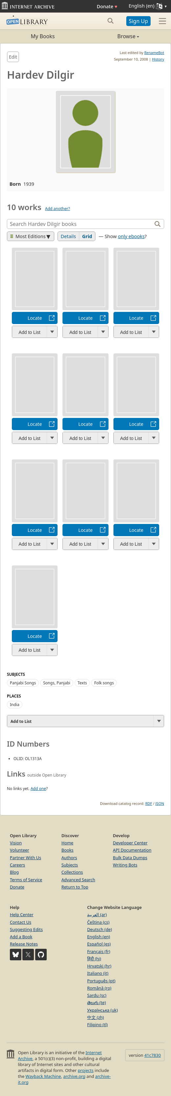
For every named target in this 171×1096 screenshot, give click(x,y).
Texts (82, 683)
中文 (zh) (95, 1017)
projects (85, 1070)
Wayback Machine (43, 1076)
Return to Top (74, 887)
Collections (72, 872)
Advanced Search (78, 880)
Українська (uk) (102, 1010)
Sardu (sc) (96, 995)
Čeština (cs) (98, 922)
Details (68, 236)
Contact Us (20, 922)
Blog (14, 872)
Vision (16, 843)
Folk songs (104, 683)
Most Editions (28, 236)
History (158, 59)
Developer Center (130, 843)
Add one (38, 788)
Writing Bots (125, 865)
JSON (160, 803)
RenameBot (154, 52)
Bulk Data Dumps (130, 858)
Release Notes (24, 944)
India (14, 704)
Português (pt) (101, 981)
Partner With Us (25, 858)
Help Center (22, 915)
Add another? (57, 208)
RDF (148, 803)
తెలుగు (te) (96, 1002)
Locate (35, 318)
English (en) (98, 937)
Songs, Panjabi (56, 683)
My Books (43, 36)
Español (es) (99, 944)
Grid (87, 236)
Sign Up (138, 21)
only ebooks (131, 236)
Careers (17, 865)
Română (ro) (99, 988)
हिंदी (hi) (94, 959)
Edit (13, 57)
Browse (112, 36)
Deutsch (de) (99, 929)
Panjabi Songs (23, 683)
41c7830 (152, 1055)
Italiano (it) (98, 973)
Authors (69, 858)
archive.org (74, 1076)
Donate (107, 6)
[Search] (80, 224)
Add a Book (21, 937)
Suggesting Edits (26, 929)
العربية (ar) (97, 915)
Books (67, 850)
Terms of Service (26, 880)
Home (67, 843)
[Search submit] (110, 21)
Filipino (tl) (97, 1025)
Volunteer (19, 850)
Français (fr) (98, 951)
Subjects (69, 865)
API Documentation (132, 850)
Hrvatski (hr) (99, 966)
